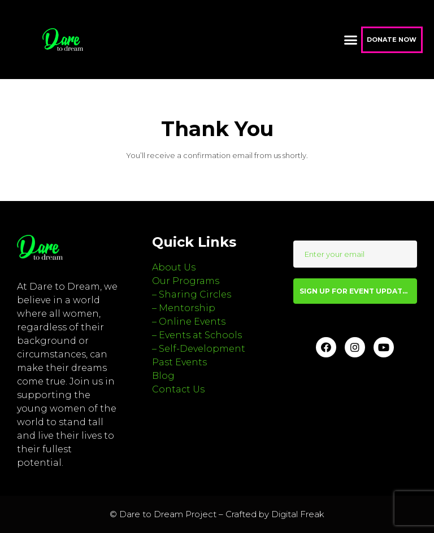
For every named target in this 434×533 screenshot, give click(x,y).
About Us (174, 267)
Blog (163, 375)
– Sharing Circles (191, 294)
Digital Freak (297, 514)
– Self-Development (198, 348)
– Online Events (188, 321)
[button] (350, 39)
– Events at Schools (197, 335)
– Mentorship (183, 308)
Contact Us (178, 389)
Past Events (179, 362)
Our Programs (185, 281)
